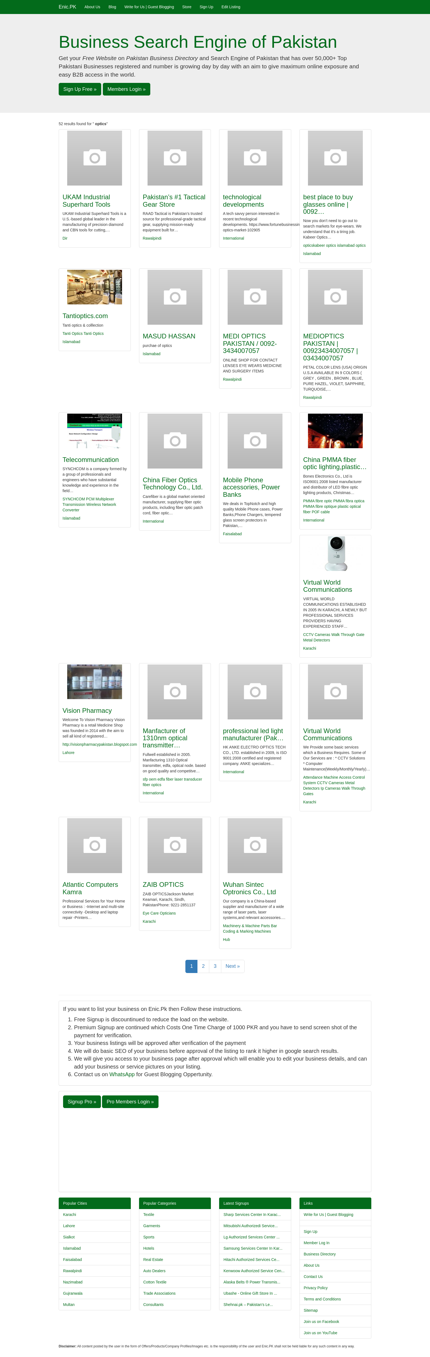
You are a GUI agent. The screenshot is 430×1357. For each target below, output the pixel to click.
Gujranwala (73, 1293)
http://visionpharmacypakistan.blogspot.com (100, 744)
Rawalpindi (152, 238)
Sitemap (311, 1310)
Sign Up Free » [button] (80, 89)
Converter (71, 510)
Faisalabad (232, 534)
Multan (69, 1304)
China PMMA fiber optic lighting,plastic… (335, 463)
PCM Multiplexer (100, 499)
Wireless (93, 504)
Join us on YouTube (320, 1333)
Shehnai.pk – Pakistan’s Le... (248, 1304)
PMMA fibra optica (348, 501)
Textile (148, 1214)
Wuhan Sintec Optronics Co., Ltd (249, 888)
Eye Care (151, 913)
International (233, 238)
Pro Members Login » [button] (130, 1101)
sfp (146, 779)
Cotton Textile (155, 1282)
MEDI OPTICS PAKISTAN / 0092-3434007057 (250, 343)
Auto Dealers (154, 1271)
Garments (151, 1226)
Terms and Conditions (322, 1299)
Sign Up (206, 7)
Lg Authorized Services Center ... (252, 1237)
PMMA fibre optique (320, 506)
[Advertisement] (215, 1149)
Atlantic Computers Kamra (90, 888)
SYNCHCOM (74, 499)
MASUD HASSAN (169, 336)
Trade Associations (159, 1293)
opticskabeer (314, 245)
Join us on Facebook (321, 1321)
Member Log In (317, 1243)
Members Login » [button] (127, 89)
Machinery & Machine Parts (246, 926)
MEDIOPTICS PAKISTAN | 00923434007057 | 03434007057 (330, 346)
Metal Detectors (316, 640)
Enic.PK (67, 7)
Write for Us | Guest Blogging (149, 7)
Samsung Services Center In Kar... (253, 1248)
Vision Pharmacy (87, 710)
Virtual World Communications (327, 586)
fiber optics (152, 785)
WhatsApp (122, 1074)
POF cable (321, 512)
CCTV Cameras (316, 634)
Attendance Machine (320, 777)
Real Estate (153, 1259)
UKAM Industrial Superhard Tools (86, 200)
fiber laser (175, 779)
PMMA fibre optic (317, 501)
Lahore (69, 752)
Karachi (309, 648)
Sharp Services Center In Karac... (252, 1214)
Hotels (148, 1248)
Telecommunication (91, 459)
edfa (161, 779)
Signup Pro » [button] (82, 1101)
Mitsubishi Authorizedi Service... (251, 1226)
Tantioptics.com (85, 315)
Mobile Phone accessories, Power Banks (251, 487)
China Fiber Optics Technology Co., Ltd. (173, 483)
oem (153, 779)
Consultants (153, 1304)
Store (186, 7)
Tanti (88, 333)
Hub (226, 939)
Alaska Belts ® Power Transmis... (252, 1282)
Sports (148, 1237)
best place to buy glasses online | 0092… (328, 204)
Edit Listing (231, 7)
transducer (193, 779)
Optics (98, 333)
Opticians (168, 913)
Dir (65, 238)
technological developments (243, 200)
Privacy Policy (316, 1288)
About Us (92, 7)
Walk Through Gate (347, 634)
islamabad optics (351, 245)
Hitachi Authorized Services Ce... (251, 1259)
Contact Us (313, 1276)
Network (109, 504)
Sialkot (69, 1237)
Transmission (74, 504)
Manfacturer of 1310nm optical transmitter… (165, 738)
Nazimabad (73, 1282)
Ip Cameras (330, 788)
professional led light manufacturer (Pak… (253, 734)
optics (331, 245)
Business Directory (320, 1254)
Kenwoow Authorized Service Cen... (254, 1271)
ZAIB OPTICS (163, 884)
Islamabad (312, 253)
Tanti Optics (73, 333)
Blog (112, 7)
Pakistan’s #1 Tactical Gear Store (174, 200)
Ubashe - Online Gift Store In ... (250, 1293)
